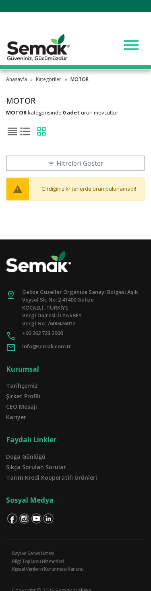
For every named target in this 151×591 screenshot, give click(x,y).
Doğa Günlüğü (26, 456)
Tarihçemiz (22, 385)
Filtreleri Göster (75, 163)
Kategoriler (48, 79)
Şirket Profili (23, 396)
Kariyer (16, 417)
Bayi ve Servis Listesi (33, 553)
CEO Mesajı (21, 406)
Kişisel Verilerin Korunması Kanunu (47, 569)
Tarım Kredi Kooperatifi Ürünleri (51, 477)
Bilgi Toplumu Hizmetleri (38, 561)
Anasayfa (16, 79)
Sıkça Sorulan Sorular (36, 467)
